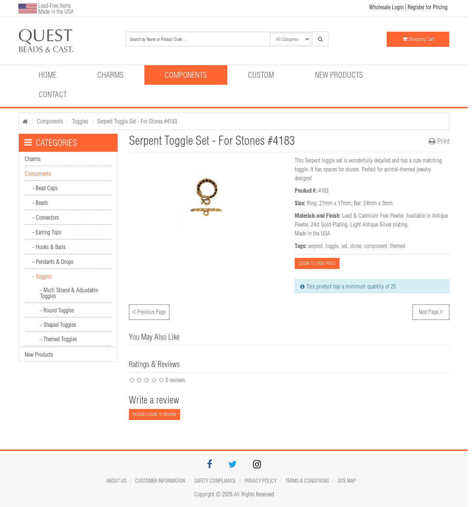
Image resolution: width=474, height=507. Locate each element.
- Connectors (45, 217)
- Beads (40, 202)
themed (397, 245)
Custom (261, 75)
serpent (315, 245)
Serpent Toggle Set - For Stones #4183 (137, 121)
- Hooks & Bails (49, 247)
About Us (116, 481)
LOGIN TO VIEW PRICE (317, 263)
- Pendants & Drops (52, 261)
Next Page (431, 311)
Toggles (80, 121)
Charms (110, 75)
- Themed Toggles (58, 339)
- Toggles (42, 276)
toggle (332, 245)
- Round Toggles (57, 310)
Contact (53, 94)
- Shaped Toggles (58, 324)
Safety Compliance (215, 481)
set (344, 245)
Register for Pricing (427, 7)
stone (355, 245)
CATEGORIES (50, 142)
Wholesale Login (386, 7)
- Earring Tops (46, 232)
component (375, 245)
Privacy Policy (261, 481)
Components (186, 75)
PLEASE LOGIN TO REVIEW (154, 414)
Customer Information (160, 481)
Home (47, 75)
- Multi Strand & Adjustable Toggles (69, 293)
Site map (347, 481)
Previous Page (149, 311)
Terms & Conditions (307, 481)
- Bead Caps (44, 188)
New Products (339, 75)
